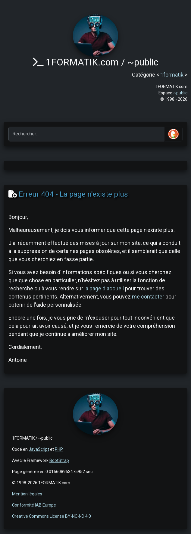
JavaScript (39, 449)
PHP (59, 449)
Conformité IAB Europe (34, 505)
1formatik (171, 74)
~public (180, 92)
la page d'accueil (104, 288)
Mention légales (27, 493)
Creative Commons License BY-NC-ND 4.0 (51, 516)
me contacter (148, 296)
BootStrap (59, 460)
